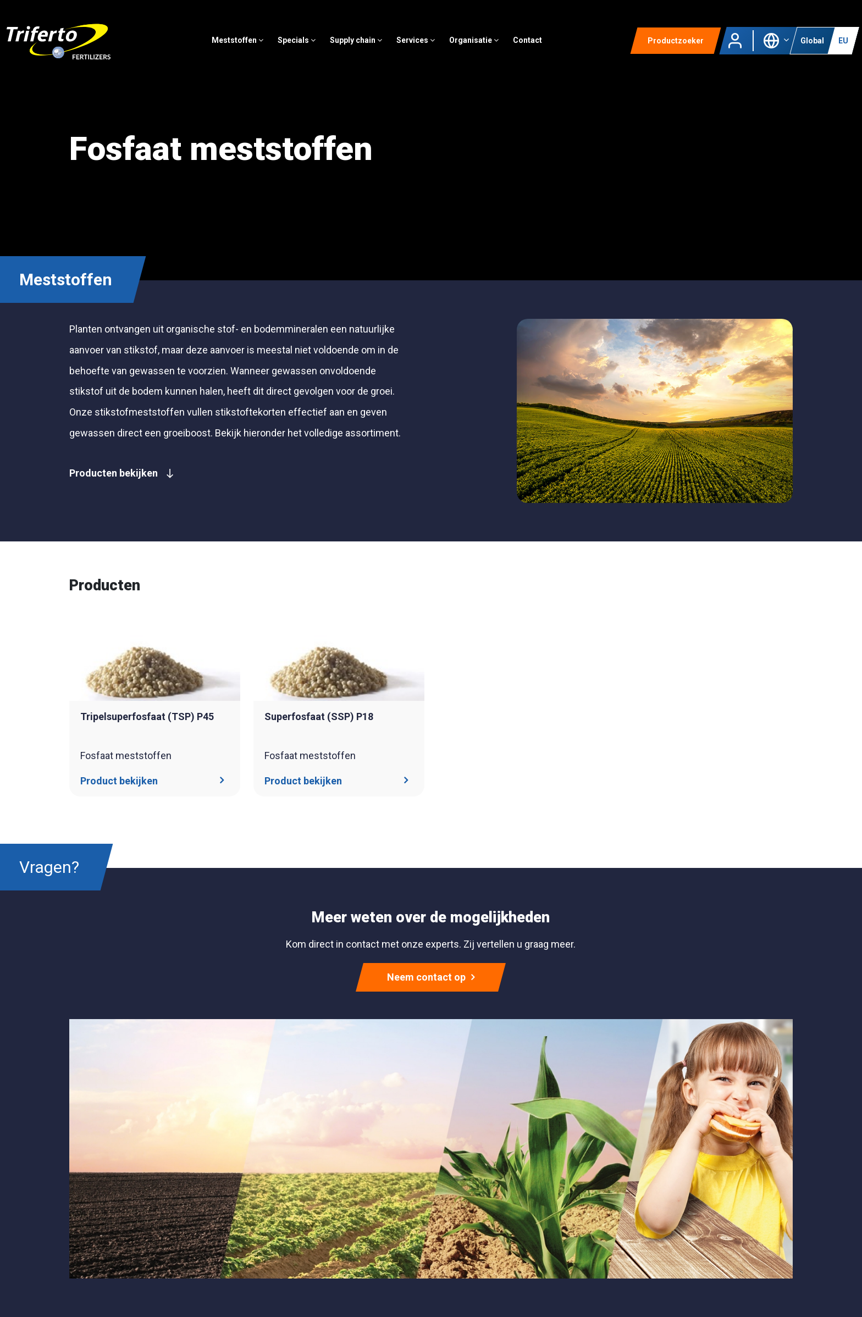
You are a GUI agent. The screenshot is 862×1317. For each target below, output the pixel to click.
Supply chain (356, 41)
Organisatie (474, 41)
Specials (297, 41)
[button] (776, 40)
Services (416, 41)
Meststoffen (238, 41)
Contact (528, 41)
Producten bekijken (121, 473)
